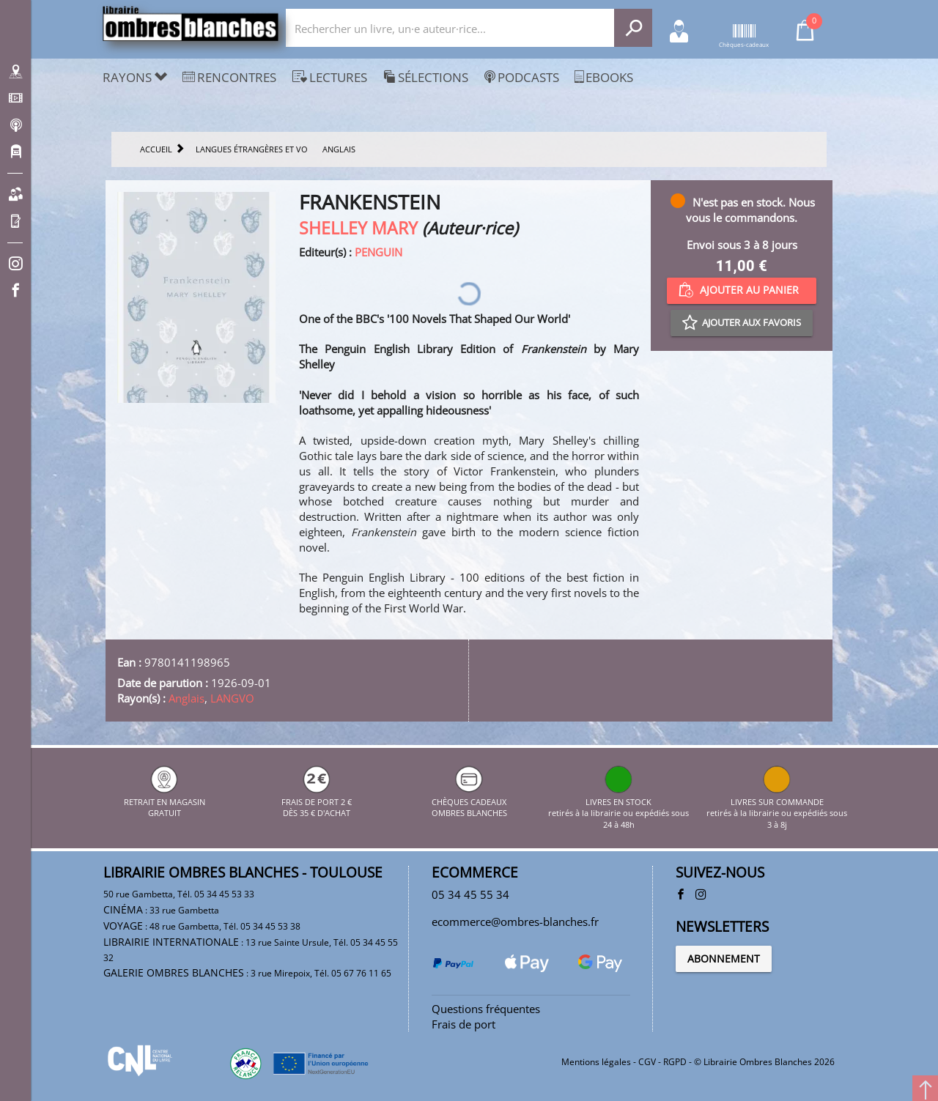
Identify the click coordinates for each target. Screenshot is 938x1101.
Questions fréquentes (486, 1008)
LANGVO (232, 698)
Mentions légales (596, 1062)
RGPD (675, 1062)
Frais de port (463, 1024)
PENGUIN (378, 252)
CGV (647, 1062)
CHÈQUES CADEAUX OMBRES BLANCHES (469, 801)
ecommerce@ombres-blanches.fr (515, 921)
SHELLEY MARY (358, 228)
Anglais (186, 698)
